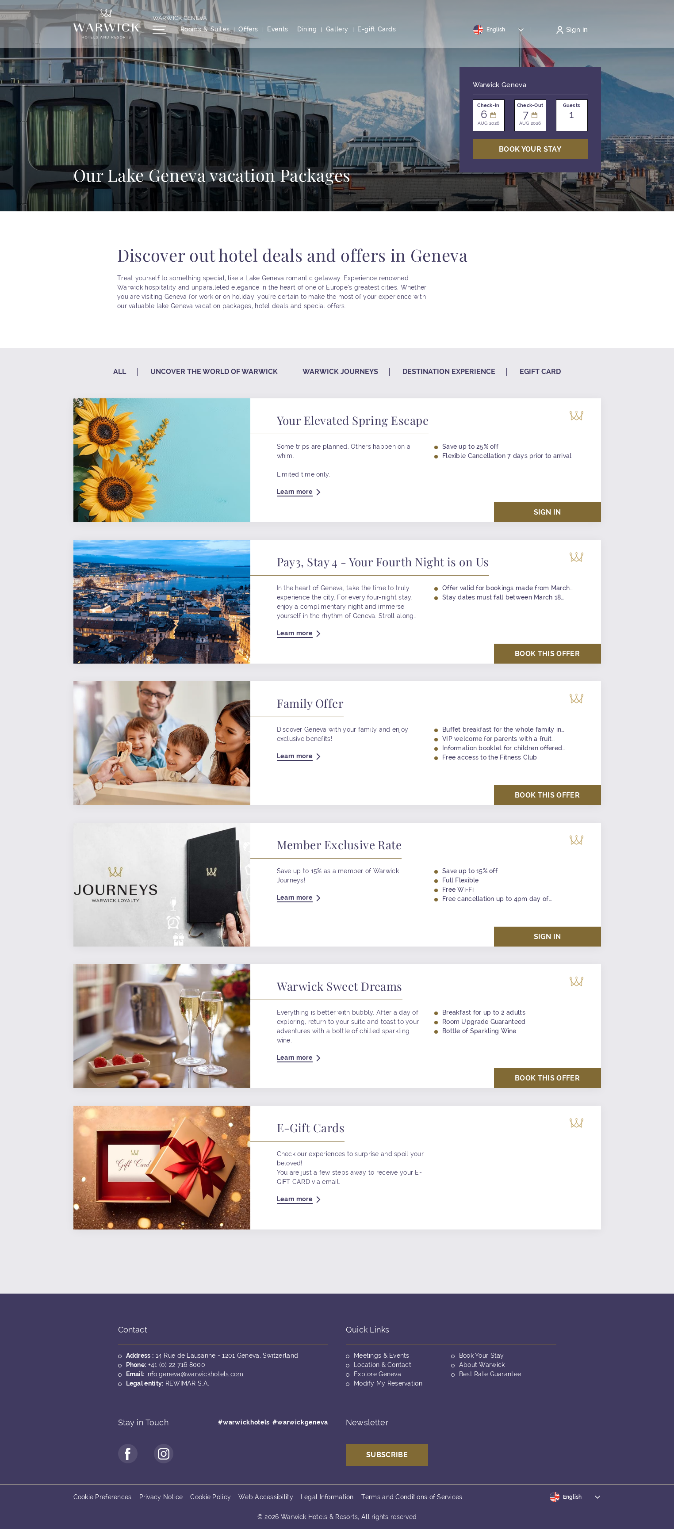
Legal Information (327, 1498)
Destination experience (448, 371)
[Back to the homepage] (106, 26)
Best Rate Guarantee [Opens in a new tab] (490, 1374)
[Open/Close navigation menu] (159, 32)
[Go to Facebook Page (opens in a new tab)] (128, 1454)
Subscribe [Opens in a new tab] (387, 1455)
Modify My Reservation (388, 1383)
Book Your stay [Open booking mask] (530, 149)
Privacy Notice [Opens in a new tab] (161, 1498)
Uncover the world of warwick (214, 371)
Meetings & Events (382, 1355)
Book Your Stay (481, 1355)
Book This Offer (547, 653)
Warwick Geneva (180, 20)
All (119, 371)
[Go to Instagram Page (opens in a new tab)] (166, 1454)
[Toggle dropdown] (499, 32)
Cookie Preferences (102, 1498)
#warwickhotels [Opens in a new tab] (244, 1422)
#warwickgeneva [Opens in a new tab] (300, 1422)
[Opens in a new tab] (376, 32)
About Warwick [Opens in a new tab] (482, 1364)
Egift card (540, 371)
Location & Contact (382, 1364)
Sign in (547, 512)
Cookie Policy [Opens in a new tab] (210, 1498)
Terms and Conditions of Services (412, 1498)
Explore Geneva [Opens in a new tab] (377, 1374)
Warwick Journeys (340, 371)
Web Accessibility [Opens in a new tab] (265, 1498)
